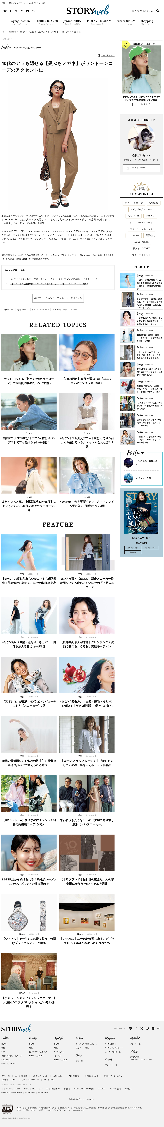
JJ (2, 1089)
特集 (3, 1048)
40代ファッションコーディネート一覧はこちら (58, 298)
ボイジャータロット (145, 478)
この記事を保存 (108, 55)
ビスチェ (150, 216)
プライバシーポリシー (30, 1080)
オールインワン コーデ (40, 310)
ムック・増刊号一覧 (113, 1052)
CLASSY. (9, 1089)
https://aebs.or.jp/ (78, 1110)
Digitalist (135, 1038)
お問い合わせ (58, 1076)
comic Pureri (102, 1089)
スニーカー (133, 235)
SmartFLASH (78, 1089)
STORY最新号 (110, 1044)
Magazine (110, 1038)
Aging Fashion (22, 310)
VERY (18, 1089)
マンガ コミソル (115, 1089)
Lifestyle (58, 1038)
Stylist (133, 1051)
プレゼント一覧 (111, 1065)
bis (47, 1089)
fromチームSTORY (8, 1064)
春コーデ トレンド (141, 255)
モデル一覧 (5, 1076)
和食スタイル (56, 1089)
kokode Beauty (16, 1092)
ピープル (57, 1056)
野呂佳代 (150, 235)
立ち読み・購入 (133, 548)
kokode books (30, 1092)
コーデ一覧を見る (140, 104)
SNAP (3, 1052)
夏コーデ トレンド (78, 310)
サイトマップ (49, 1080)
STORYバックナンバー (114, 1048)
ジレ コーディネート (141, 222)
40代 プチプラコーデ (141, 209)
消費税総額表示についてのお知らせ (82, 1099)
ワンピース (133, 216)
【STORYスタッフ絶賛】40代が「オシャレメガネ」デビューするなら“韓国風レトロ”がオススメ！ (53, 279)
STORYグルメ (59, 1052)
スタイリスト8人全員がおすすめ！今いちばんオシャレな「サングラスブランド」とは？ (49, 284)
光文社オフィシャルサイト (114, 1076)
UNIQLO (153, 203)
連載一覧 (79, 1061)
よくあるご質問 (21, 1076)
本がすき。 (128, 1089)
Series (78, 1055)
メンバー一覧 (135, 1044)
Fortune (79, 1038)
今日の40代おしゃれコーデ (27, 47)
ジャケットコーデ (60, 310)
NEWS (4, 1044)
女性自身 (67, 1089)
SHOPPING (5, 1060)
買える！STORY (141, 248)
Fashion (6, 47)
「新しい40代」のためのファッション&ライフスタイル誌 (23, 3)
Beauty (33, 1038)
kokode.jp (4, 1092)
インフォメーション (40, 1076)
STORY (26, 1089)
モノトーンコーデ (134, 203)
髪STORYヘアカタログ (38, 1052)
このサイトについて (9, 1080)
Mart (33, 1089)
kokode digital (43, 1092)
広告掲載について (91, 1076)
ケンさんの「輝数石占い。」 (87, 1044)
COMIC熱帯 (90, 1089)
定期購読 (133, 552)
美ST (40, 1089)
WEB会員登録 (74, 1076)
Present (108, 1059)
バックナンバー (149, 548)
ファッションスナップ (141, 229)
